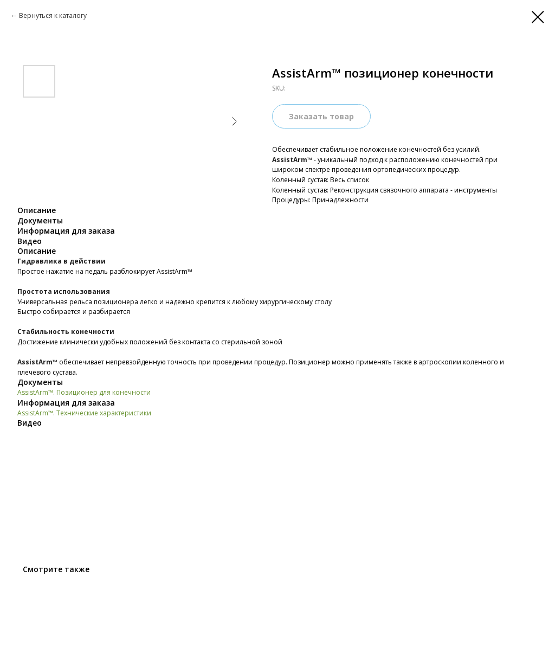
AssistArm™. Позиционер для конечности (84, 392)
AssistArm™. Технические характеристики (84, 413)
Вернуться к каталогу (53, 15)
